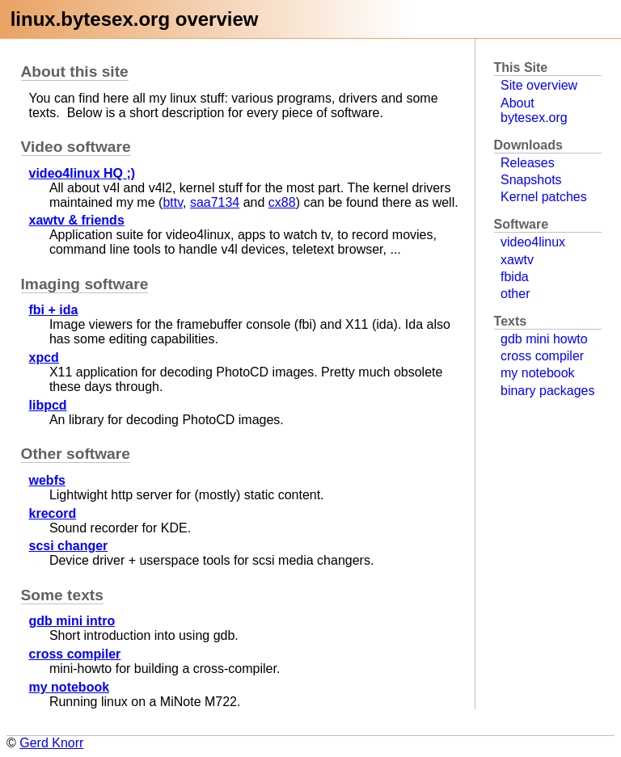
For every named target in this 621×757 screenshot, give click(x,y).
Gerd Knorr (51, 743)
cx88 (282, 202)
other (515, 294)
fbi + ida (53, 310)
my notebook (538, 373)
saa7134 (214, 202)
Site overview (539, 85)
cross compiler (542, 356)
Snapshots (531, 180)
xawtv (517, 260)
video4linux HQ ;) (82, 173)
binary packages (548, 390)
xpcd (44, 357)
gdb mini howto (544, 339)
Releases (528, 163)
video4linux (533, 242)
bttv (173, 202)
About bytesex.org (534, 110)
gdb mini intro (72, 621)
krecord (53, 513)
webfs (47, 480)
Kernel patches (544, 197)
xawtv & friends (77, 220)
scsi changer (68, 546)
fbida (515, 277)
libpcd (48, 405)
